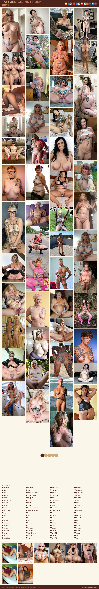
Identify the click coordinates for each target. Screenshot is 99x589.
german (29, 523)
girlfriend (30, 528)
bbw (4, 498)
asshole (5, 495)
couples (29, 498)
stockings (78, 515)
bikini (4, 515)
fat (28, 515)
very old (77, 530)
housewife (54, 500)
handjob (53, 490)
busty (4, 533)
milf (52, 513)
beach (5, 503)
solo (76, 513)
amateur (5, 487)
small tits (78, 510)
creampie (30, 500)
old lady (53, 523)
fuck (28, 520)
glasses (29, 530)
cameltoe (6, 538)
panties (77, 487)
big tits (5, 513)
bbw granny (6, 500)
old (52, 520)
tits (76, 520)
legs (52, 505)
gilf (28, 525)
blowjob (5, 523)
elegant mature (32, 510)
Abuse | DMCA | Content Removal (11, 587)
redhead (78, 498)
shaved (77, 505)
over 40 (53, 530)
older (52, 525)
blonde (5, 520)
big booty (6, 510)
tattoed (77, 518)
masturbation (55, 510)
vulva (77, 533)
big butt (5, 535)
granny (29, 535)
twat (76, 523)
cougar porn (31, 495)
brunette (5, 530)
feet (28, 518)
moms (53, 515)
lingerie (53, 508)
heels (53, 492)
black (4, 518)
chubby (29, 487)
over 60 (53, 535)
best (4, 508)
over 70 (53, 538)
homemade (54, 495)
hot (52, 498)
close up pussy (31, 492)
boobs (5, 525)
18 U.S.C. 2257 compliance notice (30, 587)
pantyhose (78, 490)
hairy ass (54, 487)
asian (4, 490)
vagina (77, 528)
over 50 (53, 533)
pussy (77, 495)
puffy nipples (79, 492)
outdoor (53, 528)
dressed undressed (33, 508)
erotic (29, 513)
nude (52, 518)
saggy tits (78, 500)
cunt (28, 503)
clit (28, 490)
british (5, 528)
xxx (76, 538)
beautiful (5, 505)
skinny (77, 508)
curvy (28, 505)
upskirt (77, 525)
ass (4, 492)
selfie (77, 503)
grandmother (31, 533)
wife (76, 535)
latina (53, 503)
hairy (28, 538)
